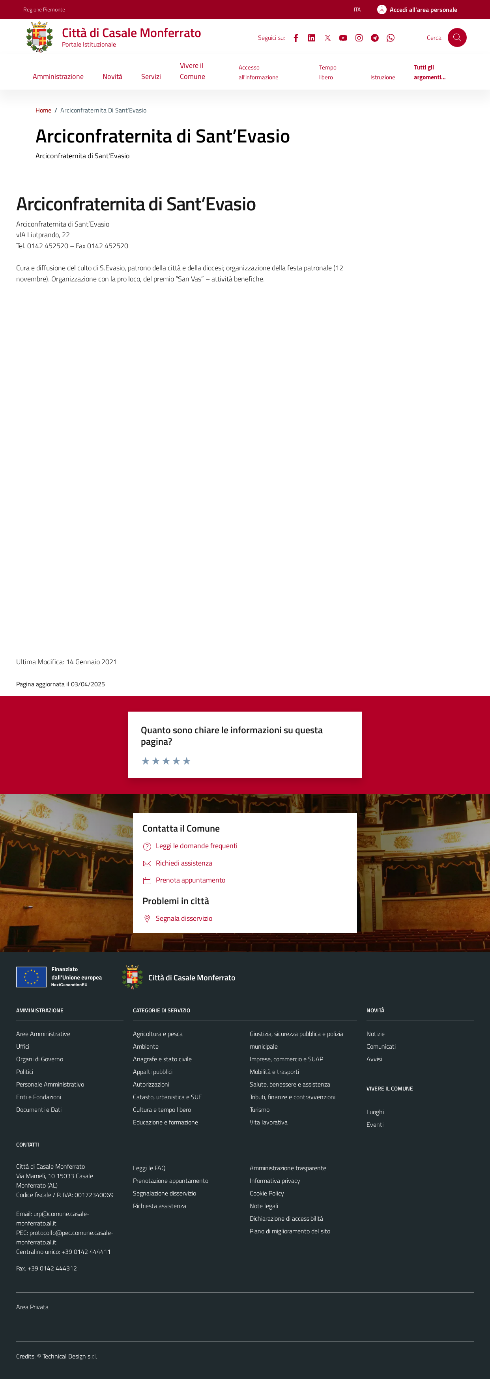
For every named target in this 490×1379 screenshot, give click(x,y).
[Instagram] (356, 37)
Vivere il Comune (192, 71)
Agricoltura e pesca (158, 1033)
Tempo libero (328, 72)
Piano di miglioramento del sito (290, 1231)
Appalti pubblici (152, 1071)
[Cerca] (457, 37)
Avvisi (374, 1059)
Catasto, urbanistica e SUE (167, 1097)
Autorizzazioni (151, 1084)
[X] (324, 37)
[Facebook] (293, 37)
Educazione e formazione (165, 1122)
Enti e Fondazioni (38, 1097)
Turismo (259, 1109)
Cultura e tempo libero (162, 1109)
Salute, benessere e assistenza (290, 1084)
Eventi (375, 1124)
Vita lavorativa (269, 1122)
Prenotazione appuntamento (170, 1180)
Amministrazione (58, 76)
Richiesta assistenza (159, 1205)
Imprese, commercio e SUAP (286, 1059)
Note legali (264, 1205)
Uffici (22, 1046)
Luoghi (375, 1112)
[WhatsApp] (387, 37)
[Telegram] (372, 37)
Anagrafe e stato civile (162, 1059)
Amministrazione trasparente (288, 1168)
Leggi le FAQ (149, 1168)
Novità (112, 76)
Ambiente (146, 1046)
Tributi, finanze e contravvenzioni (292, 1097)
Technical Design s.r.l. (70, 1356)
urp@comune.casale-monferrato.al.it (53, 1218)
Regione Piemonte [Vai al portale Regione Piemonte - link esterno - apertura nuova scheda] (44, 9)
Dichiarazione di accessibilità (286, 1218)
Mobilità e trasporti (274, 1071)
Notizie (376, 1033)
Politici (24, 1071)
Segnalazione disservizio (164, 1193)
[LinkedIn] (308, 37)
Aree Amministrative (43, 1033)
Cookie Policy (267, 1193)
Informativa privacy (275, 1180)
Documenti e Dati (39, 1109)
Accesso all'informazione (259, 72)
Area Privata (32, 1307)
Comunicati (381, 1046)
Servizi (151, 76)
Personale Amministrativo (50, 1084)
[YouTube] (340, 37)
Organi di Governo (39, 1059)
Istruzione (382, 77)
